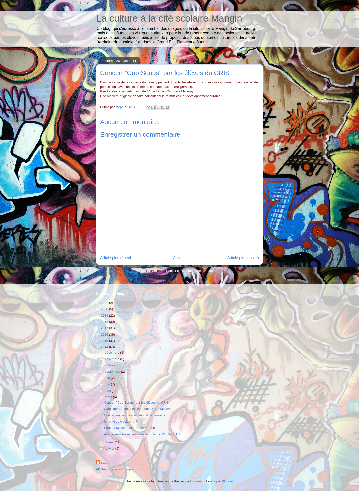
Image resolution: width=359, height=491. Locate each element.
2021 (105, 303)
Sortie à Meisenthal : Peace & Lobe (129, 428)
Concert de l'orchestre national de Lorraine (134, 415)
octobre (111, 365)
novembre (112, 359)
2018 (105, 322)
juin (108, 378)
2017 (105, 328)
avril (108, 391)
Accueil (179, 258)
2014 (105, 347)
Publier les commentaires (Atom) (189, 271)
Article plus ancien (243, 258)
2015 (105, 341)
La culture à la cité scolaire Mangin (169, 18)
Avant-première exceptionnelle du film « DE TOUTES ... (144, 434)
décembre (112, 352)
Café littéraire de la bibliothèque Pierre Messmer (138, 409)
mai (108, 384)
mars (109, 397)
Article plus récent (115, 258)
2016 (105, 334)
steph (105, 462)
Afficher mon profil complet (115, 469)
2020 (105, 309)
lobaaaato (197, 481)
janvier (110, 448)
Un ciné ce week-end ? (120, 421)
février (110, 442)
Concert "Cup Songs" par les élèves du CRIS (136, 402)
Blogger (227, 481)
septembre (113, 371)
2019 (105, 315)
